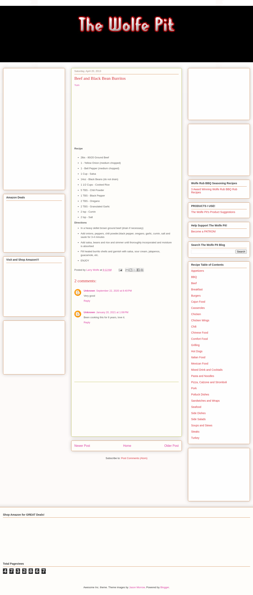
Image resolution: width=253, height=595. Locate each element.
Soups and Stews (201, 425)
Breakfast (197, 289)
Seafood (196, 406)
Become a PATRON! (203, 231)
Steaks (195, 431)
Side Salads (198, 419)
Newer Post (82, 445)
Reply (87, 300)
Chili (193, 326)
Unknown (89, 290)
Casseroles (198, 307)
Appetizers (197, 270)
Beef (194, 283)
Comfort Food (199, 338)
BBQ (194, 277)
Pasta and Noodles (202, 376)
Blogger (164, 587)
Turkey (195, 437)
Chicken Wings (200, 320)
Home (127, 445)
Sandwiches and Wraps (205, 400)
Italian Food (198, 357)
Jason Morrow (137, 587)
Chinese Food (199, 332)
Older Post (171, 445)
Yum (76, 85)
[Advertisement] (126, 409)
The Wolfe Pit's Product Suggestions (213, 212)
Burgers (196, 295)
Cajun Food (198, 301)
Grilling (195, 345)
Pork (194, 388)
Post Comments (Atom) (134, 458)
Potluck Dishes (200, 394)
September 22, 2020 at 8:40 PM (114, 290)
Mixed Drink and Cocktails (207, 369)
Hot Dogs (196, 351)
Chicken (196, 314)
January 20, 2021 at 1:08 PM (112, 312)
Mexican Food (199, 363)
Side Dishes (198, 413)
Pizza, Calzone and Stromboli (209, 382)
